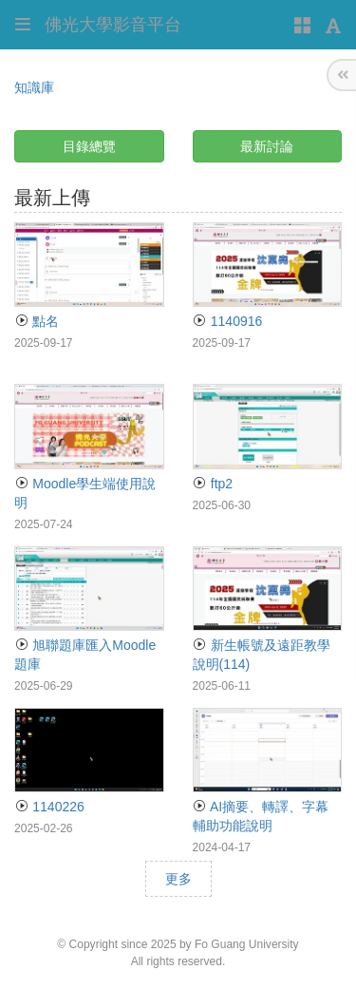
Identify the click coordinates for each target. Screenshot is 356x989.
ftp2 (213, 483)
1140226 (49, 806)
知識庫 (34, 87)
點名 (36, 321)
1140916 (228, 321)
